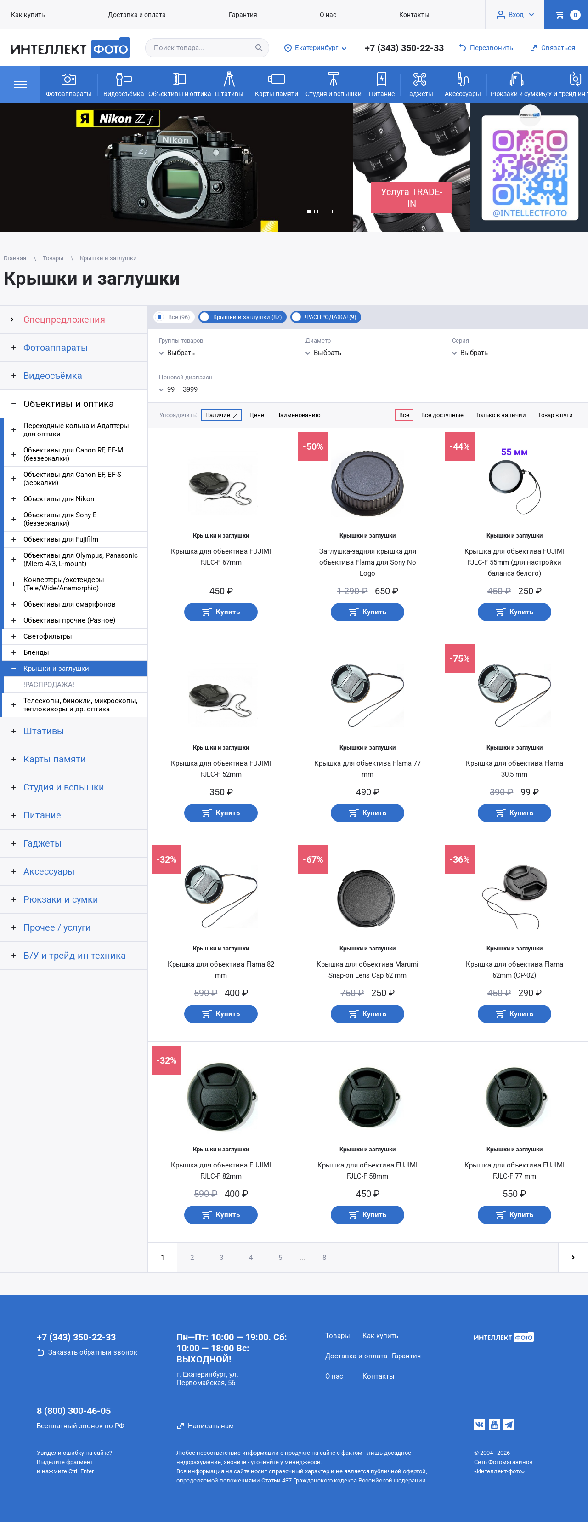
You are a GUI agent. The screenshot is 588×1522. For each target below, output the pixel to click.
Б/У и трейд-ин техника (74, 955)
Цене (256, 415)
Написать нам (211, 1426)
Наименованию (298, 415)
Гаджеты (419, 83)
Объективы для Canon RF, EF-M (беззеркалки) (73, 454)
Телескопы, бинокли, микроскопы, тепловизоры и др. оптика (80, 705)
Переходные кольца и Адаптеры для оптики (76, 430)
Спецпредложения (64, 319)
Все (404, 415)
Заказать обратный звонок (92, 1352)
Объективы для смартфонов (69, 604)
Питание (382, 83)
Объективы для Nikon (58, 499)
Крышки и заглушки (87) (247, 317)
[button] (301, 211)
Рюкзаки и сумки (517, 83)
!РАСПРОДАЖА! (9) (330, 317)
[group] (176, 167)
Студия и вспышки (333, 83)
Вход (516, 15)
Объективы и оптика (179, 83)
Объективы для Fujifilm (60, 539)
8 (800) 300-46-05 (74, 1410)
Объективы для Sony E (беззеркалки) (60, 519)
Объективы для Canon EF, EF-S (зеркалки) (72, 478)
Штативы (229, 83)
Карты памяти (276, 83)
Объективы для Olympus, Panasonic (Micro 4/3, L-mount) (80, 559)
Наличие (217, 415)
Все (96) (179, 317)
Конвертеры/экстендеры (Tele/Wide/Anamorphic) (63, 584)
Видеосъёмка (123, 83)
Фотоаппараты (69, 83)
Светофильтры (47, 636)
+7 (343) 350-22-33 (404, 47)
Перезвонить (491, 48)
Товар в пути (555, 415)
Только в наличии (500, 415)
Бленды (36, 652)
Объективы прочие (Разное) (69, 620)
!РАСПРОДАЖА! (48, 685)
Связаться (558, 48)
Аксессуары (463, 83)
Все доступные (442, 415)
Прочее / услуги (57, 927)
